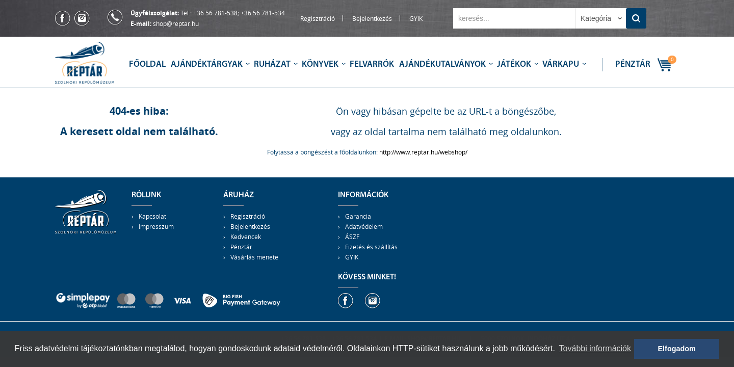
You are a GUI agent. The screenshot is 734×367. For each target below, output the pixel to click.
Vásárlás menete (254, 257)
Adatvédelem (364, 226)
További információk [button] (595, 348)
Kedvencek (245, 236)
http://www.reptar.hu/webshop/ (423, 152)
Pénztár (632, 64)
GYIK (416, 18)
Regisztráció (317, 18)
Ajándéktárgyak (207, 64)
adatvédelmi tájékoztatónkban (89, 348)
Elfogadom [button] (677, 349)
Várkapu (560, 64)
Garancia (358, 216)
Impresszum (156, 226)
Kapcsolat (152, 216)
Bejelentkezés (372, 18)
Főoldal (147, 64)
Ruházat (272, 64)
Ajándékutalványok (442, 64)
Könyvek (320, 64)
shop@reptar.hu (176, 23)
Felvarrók (372, 64)
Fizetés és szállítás (371, 247)
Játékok (514, 64)
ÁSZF (352, 236)
